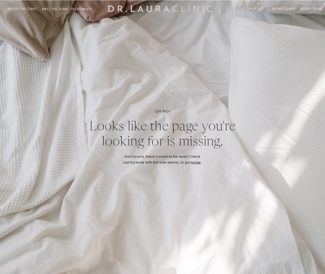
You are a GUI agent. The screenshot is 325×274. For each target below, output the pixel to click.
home (195, 162)
